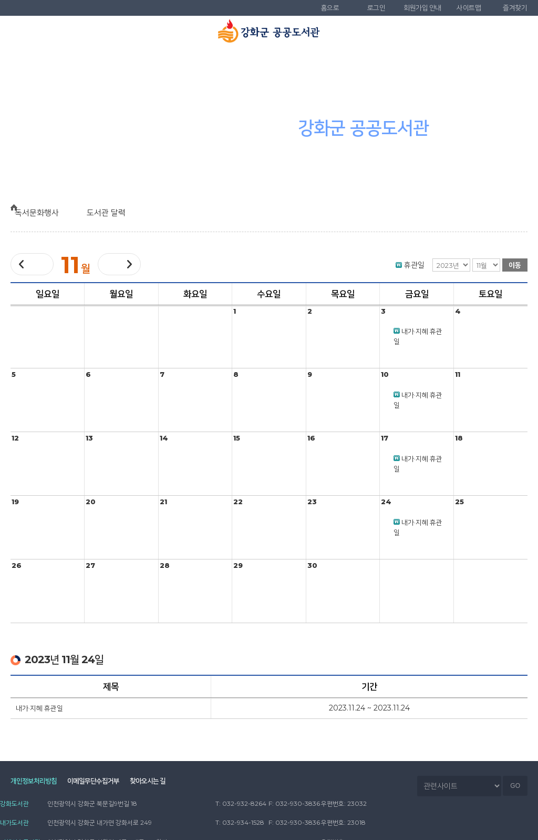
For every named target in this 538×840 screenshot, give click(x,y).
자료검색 (134, 63)
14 (164, 438)
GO (515, 786)
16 (311, 438)
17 (384, 438)
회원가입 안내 (422, 8)
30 (312, 565)
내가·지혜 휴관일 (39, 708)
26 (17, 565)
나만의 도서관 (493, 63)
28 (165, 565)
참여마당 (403, 63)
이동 (515, 265)
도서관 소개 (45, 63)
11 (457, 374)
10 (385, 374)
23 (312, 501)
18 (459, 438)
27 (90, 565)
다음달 (119, 264)
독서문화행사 (313, 63)
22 (238, 501)
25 (459, 501)
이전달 (32, 264)
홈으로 (330, 8)
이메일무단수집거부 (101, 782)
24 (386, 501)
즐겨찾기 (515, 8)
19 (15, 501)
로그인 (376, 8)
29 (238, 565)
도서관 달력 (114, 212)
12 (15, 438)
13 (89, 438)
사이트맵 (469, 8)
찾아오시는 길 (162, 782)
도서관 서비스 (224, 63)
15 (236, 438)
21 (163, 501)
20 (91, 501)
